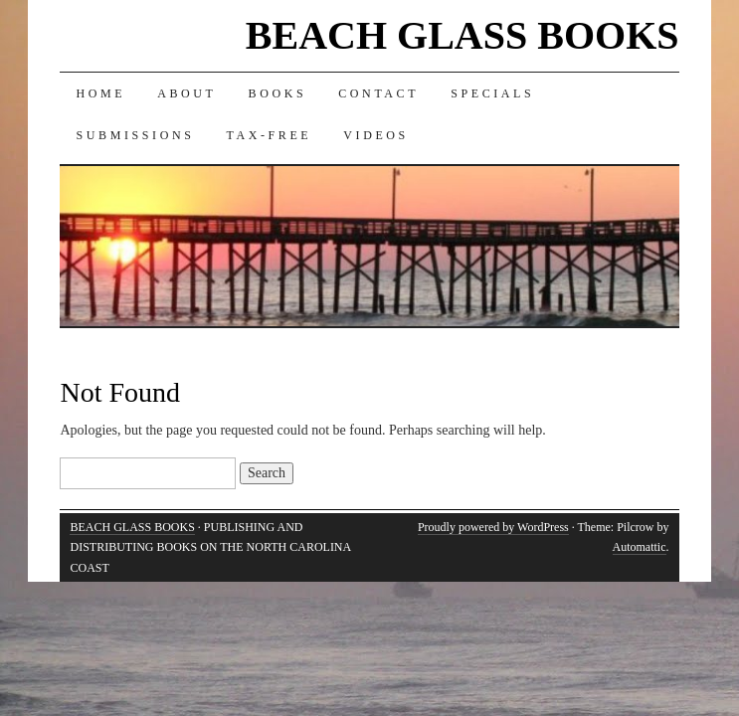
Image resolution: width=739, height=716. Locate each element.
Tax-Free (268, 135)
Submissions (135, 135)
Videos (376, 135)
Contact (378, 93)
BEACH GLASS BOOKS (462, 35)
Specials (492, 93)
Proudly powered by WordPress (493, 527)
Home (100, 93)
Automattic (639, 547)
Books (278, 93)
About (186, 93)
